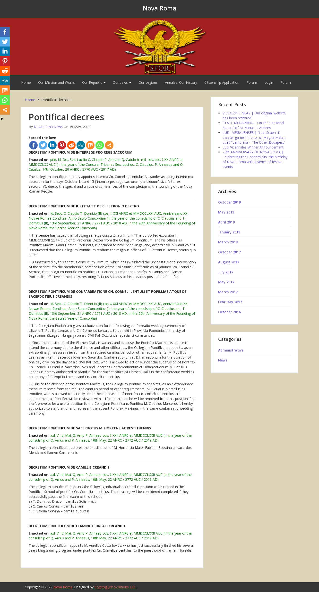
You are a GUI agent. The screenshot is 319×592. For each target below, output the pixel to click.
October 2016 (229, 312)
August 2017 (228, 262)
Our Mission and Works (56, 82)
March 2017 (228, 292)
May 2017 (226, 282)
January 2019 (229, 232)
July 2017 (225, 272)
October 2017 (229, 252)
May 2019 (226, 212)
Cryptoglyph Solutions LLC (115, 587)
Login (268, 82)
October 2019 (229, 202)
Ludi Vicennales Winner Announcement (253, 147)
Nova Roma (159, 8)
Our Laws (122, 82)
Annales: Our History (181, 82)
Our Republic (93, 82)
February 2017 (230, 302)
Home (26, 82)
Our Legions (148, 82)
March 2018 (228, 242)
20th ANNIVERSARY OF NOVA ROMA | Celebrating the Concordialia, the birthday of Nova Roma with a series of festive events (255, 159)
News (222, 360)
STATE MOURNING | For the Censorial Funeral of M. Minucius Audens (253, 125)
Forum (252, 82)
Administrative (230, 350)
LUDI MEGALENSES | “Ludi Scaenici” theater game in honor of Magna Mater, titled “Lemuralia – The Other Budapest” (254, 137)
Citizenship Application (221, 82)
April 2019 (226, 222)
